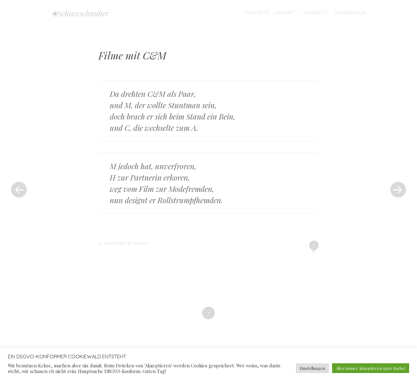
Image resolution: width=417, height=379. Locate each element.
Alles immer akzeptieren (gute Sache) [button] (370, 368)
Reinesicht (315, 12)
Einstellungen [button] (312, 368)
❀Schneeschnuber (79, 13)
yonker (140, 243)
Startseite (256, 12)
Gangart (285, 12)
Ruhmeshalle (350, 12)
